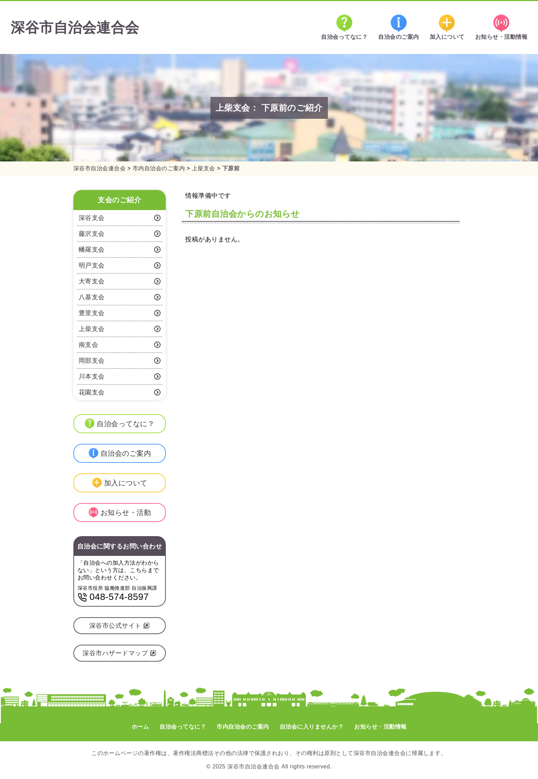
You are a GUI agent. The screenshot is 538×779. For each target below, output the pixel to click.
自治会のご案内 (398, 27)
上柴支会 (120, 328)
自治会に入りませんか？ (312, 727)
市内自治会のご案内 (243, 727)
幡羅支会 (120, 249)
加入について (447, 27)
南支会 (120, 344)
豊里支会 (120, 313)
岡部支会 (120, 360)
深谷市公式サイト (119, 625)
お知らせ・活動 (119, 512)
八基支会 (120, 297)
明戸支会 (120, 265)
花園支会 (120, 392)
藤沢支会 (120, 233)
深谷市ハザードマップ (119, 653)
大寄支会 (120, 281)
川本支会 (120, 376)
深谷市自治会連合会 (75, 27)
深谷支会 (120, 217)
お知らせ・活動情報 (501, 27)
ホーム (140, 727)
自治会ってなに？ (344, 27)
